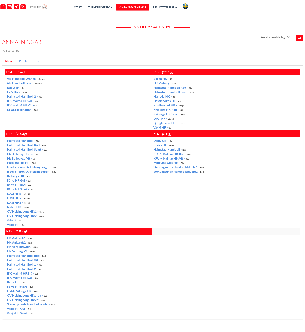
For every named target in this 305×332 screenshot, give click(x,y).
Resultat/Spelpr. (165, 7)
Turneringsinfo (100, 7)
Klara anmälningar (132, 7)
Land (37, 61)
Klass (8, 61)
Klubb (23, 61)
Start (78, 7)
